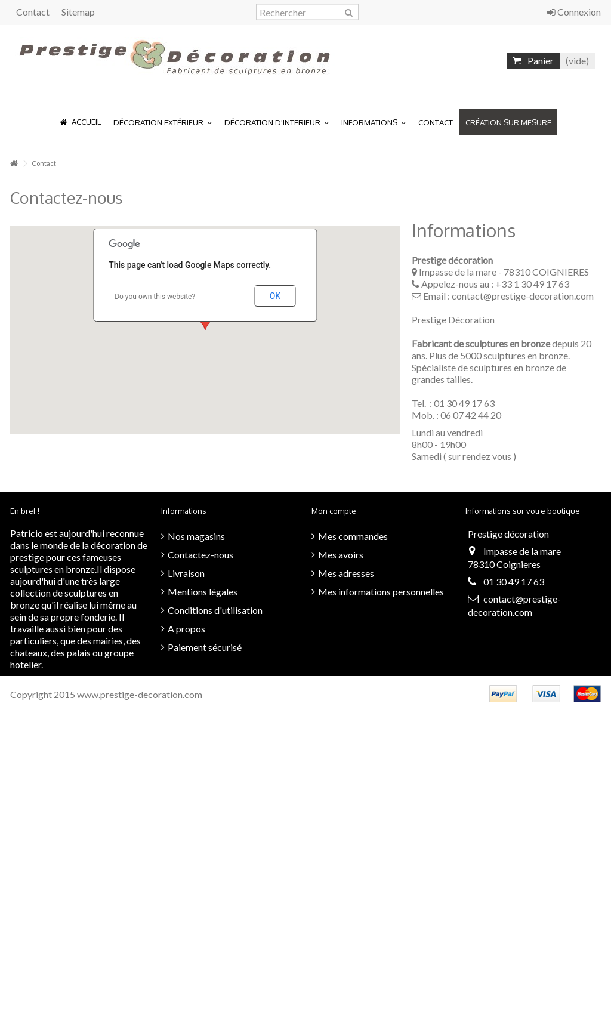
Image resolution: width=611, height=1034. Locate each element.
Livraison (186, 573)
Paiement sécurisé (205, 647)
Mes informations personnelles (381, 591)
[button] (162, 122)
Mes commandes (353, 536)
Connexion (574, 11)
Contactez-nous (200, 554)
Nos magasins (196, 536)
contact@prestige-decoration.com (523, 295)
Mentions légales (202, 591)
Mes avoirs (340, 554)
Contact (33, 11)
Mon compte (333, 511)
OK (275, 296)
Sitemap (78, 11)
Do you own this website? (155, 296)
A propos (186, 628)
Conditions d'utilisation (215, 610)
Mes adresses (346, 573)
